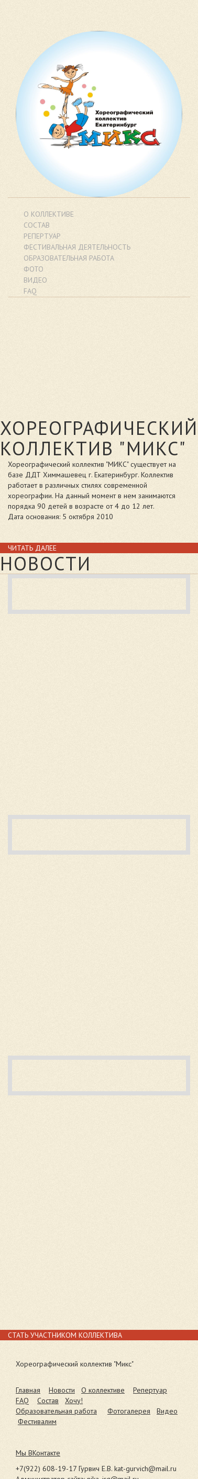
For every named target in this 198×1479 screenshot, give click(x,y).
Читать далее (32, 548)
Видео (167, 1411)
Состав (37, 225)
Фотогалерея (128, 1411)
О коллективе (49, 214)
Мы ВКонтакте (38, 1453)
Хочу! (74, 1400)
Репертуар (42, 236)
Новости (62, 1390)
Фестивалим (37, 1421)
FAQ (22, 1400)
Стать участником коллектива (65, 1335)
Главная (28, 1390)
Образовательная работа (56, 1411)
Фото (33, 269)
